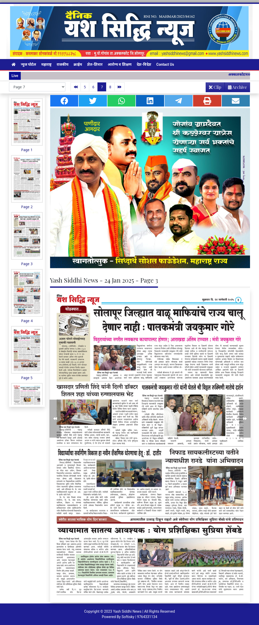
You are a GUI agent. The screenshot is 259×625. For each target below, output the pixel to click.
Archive (236, 88)
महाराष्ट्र (46, 64)
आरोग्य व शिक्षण (120, 64)
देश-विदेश (144, 64)
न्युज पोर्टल (28, 64)
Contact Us (165, 64)
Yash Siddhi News (127, 611)
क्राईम (78, 64)
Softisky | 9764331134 (139, 617)
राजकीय (62, 64)
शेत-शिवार (95, 64)
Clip (215, 87)
